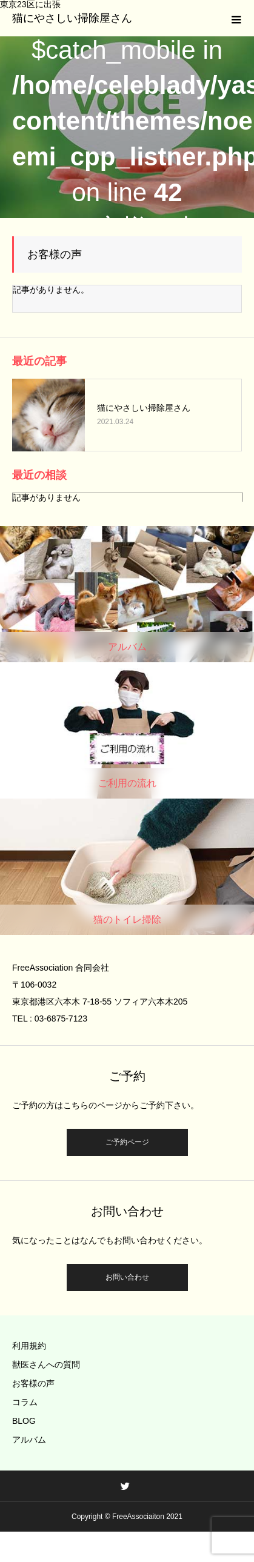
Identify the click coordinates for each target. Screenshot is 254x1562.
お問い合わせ (127, 1277)
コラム (25, 1402)
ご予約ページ (127, 1142)
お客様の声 (33, 1383)
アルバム (29, 1439)
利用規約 (29, 1346)
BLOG (24, 1421)
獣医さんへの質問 (46, 1364)
